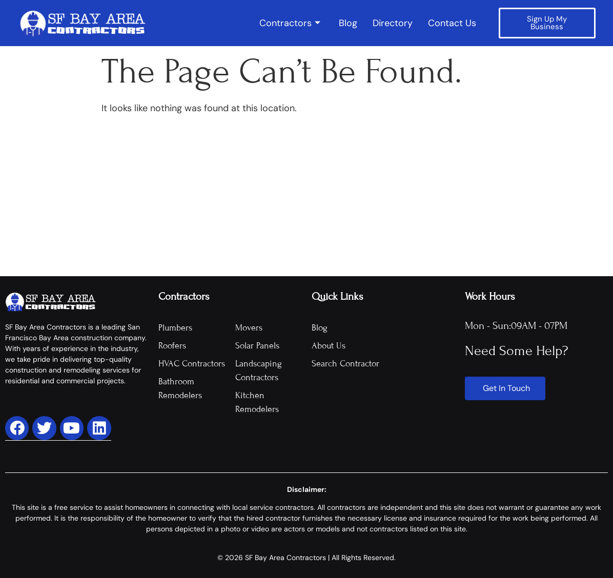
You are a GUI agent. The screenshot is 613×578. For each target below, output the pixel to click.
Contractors (289, 23)
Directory (393, 23)
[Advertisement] (306, 199)
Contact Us (452, 23)
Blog (348, 23)
